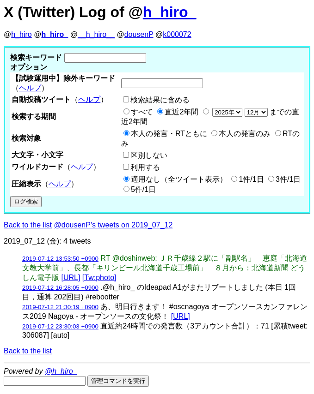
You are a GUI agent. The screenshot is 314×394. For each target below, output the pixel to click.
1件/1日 (251, 179)
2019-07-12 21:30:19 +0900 (60, 307)
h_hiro (21, 34)
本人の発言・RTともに (169, 133)
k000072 (177, 34)
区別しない (148, 155)
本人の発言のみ (245, 133)
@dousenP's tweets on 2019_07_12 (113, 225)
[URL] (70, 277)
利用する (145, 167)
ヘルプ (30, 88)
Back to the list (28, 225)
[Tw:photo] (99, 277)
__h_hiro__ (96, 34)
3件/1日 (288, 179)
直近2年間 (181, 112)
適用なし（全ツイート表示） (179, 179)
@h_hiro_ (61, 371)
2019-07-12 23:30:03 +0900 (60, 326)
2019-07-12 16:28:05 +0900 (60, 287)
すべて (142, 112)
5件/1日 (143, 189)
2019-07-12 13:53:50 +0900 (60, 258)
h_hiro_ (170, 12)
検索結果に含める (160, 100)
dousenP (139, 34)
